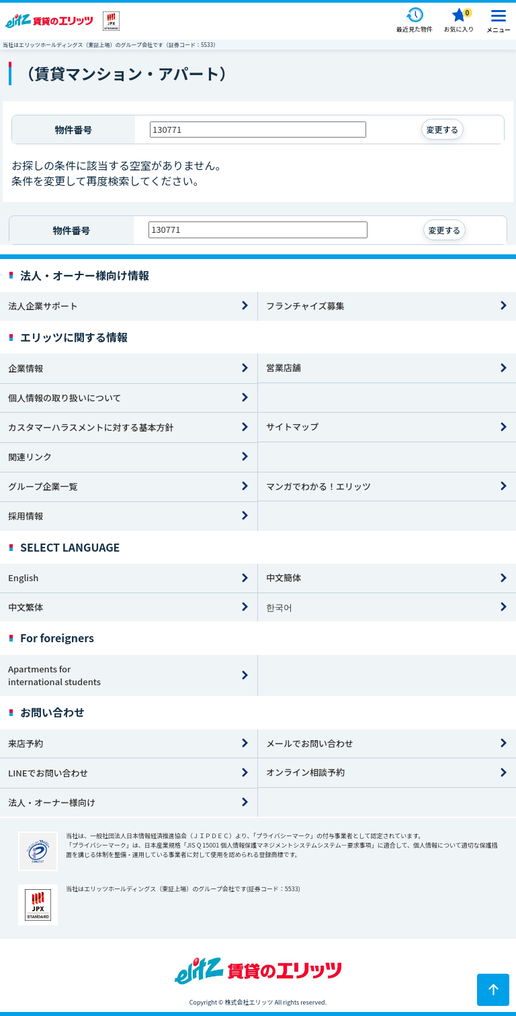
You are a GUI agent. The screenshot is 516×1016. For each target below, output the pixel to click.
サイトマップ (292, 426)
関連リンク (30, 456)
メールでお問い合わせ (309, 743)
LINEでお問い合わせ (48, 772)
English (23, 577)
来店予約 (25, 743)
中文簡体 (283, 577)
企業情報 (25, 368)
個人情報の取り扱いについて (65, 397)
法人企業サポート (43, 305)
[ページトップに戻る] (493, 990)
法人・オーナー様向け (51, 802)
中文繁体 (25, 607)
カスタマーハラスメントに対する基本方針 (90, 427)
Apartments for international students (54, 675)
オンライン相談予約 (305, 772)
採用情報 (25, 515)
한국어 (279, 607)
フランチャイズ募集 (305, 305)
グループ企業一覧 (42, 486)
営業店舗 (283, 367)
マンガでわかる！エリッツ (318, 486)
